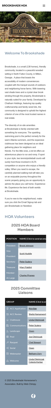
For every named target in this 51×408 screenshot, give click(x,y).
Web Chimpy (30, 384)
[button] (44, 5)
